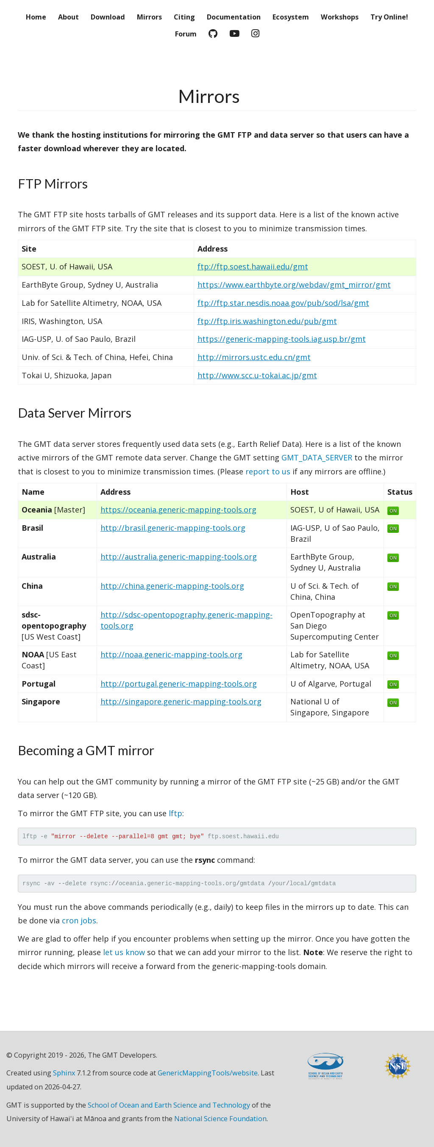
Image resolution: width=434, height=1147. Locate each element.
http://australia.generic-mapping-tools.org (178, 556)
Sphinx (64, 1073)
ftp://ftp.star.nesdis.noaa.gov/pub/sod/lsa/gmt (283, 303)
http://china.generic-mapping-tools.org (172, 586)
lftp (175, 813)
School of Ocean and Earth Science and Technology (169, 1105)
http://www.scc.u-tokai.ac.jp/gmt (257, 375)
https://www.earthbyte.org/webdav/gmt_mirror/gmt (294, 285)
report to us (267, 471)
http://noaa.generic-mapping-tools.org (171, 654)
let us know (124, 952)
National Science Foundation (220, 1118)
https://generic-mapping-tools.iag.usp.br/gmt (282, 339)
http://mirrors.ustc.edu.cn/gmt (254, 357)
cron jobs (79, 920)
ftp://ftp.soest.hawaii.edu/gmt (253, 266)
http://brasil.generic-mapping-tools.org (172, 528)
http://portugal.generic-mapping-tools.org (178, 684)
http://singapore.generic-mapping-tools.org (181, 701)
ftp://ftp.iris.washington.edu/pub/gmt (267, 321)
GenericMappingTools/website (208, 1073)
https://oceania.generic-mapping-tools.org (178, 509)
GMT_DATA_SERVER (316, 457)
